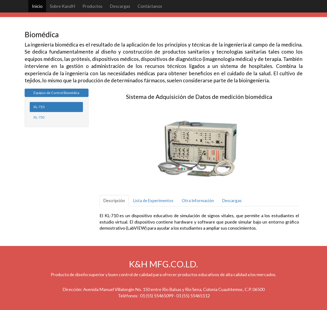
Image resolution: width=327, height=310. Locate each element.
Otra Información (198, 200)
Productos (92, 6)
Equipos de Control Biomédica (56, 93)
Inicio (37, 6)
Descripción (114, 200)
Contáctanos (150, 6)
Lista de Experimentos (153, 200)
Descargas (120, 6)
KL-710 (38, 107)
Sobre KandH (62, 6)
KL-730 (38, 117)
